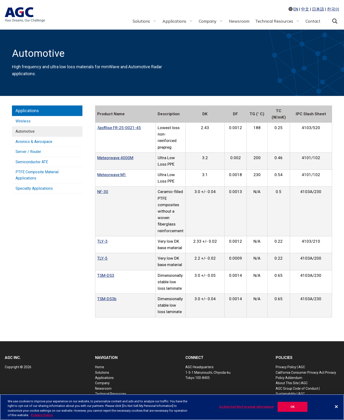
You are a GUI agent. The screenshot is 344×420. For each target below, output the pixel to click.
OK (292, 407)
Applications (27, 110)
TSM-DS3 (105, 275)
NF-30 (102, 191)
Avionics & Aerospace (34, 141)
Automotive (25, 131)
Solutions (102, 372)
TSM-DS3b (106, 298)
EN (295, 9)
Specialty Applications (34, 188)
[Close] (336, 406)
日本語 (318, 9)
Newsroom (103, 388)
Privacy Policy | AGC (290, 367)
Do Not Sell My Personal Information (246, 407)
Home (99, 367)
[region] (172, 407)
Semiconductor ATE (32, 162)
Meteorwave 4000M (115, 157)
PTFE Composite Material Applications (37, 175)
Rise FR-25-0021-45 (119, 127)
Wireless (23, 121)
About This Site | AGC (292, 383)
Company (102, 383)
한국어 (333, 9)
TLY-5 (102, 258)
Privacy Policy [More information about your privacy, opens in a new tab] (42, 415)
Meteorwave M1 (111, 174)
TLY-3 (102, 241)
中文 (305, 9)
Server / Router (28, 151)
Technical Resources (110, 394)
